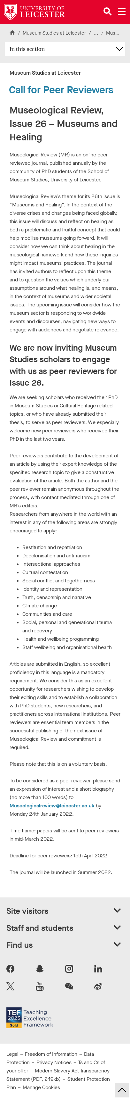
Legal (12, 1054)
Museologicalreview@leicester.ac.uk (52, 805)
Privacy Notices (54, 1062)
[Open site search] (107, 11)
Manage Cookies (41, 1087)
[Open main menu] (121, 11)
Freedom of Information (51, 1054)
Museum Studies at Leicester (54, 33)
